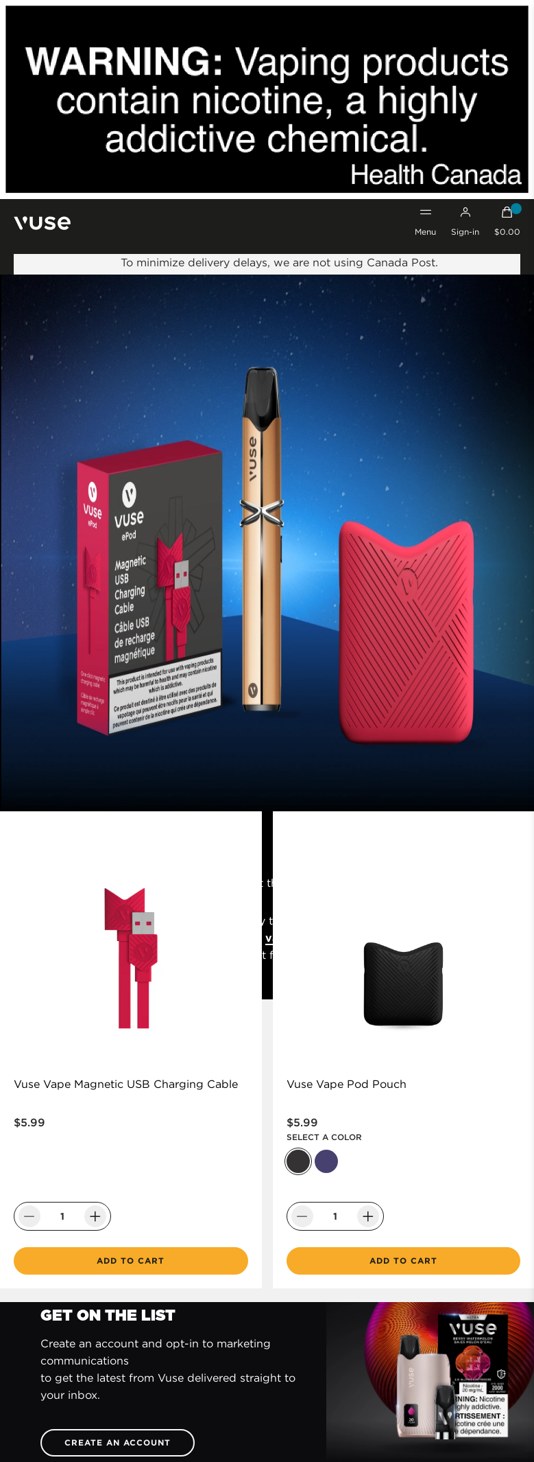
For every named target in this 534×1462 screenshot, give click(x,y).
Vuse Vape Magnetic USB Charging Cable (126, 1084)
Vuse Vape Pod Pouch (346, 1084)
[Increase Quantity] (95, 1216)
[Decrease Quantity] (29, 1216)
